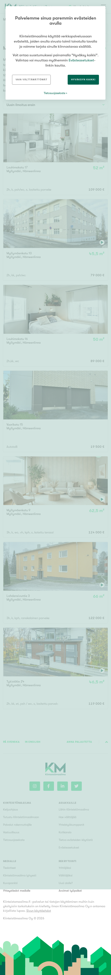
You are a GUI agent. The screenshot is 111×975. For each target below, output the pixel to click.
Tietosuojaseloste (54, 93)
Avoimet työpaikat (70, 890)
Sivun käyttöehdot (38, 911)
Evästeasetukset (81, 60)
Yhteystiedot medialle (16, 890)
